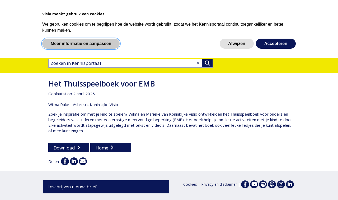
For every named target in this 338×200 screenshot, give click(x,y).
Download (64, 148)
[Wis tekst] (197, 63)
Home (102, 148)
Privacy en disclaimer (219, 184)
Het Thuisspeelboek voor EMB (101, 84)
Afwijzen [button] (236, 43)
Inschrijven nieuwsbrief (72, 187)
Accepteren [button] (275, 43)
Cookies (190, 184)
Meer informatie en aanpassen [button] (81, 43)
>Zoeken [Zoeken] (207, 63)
